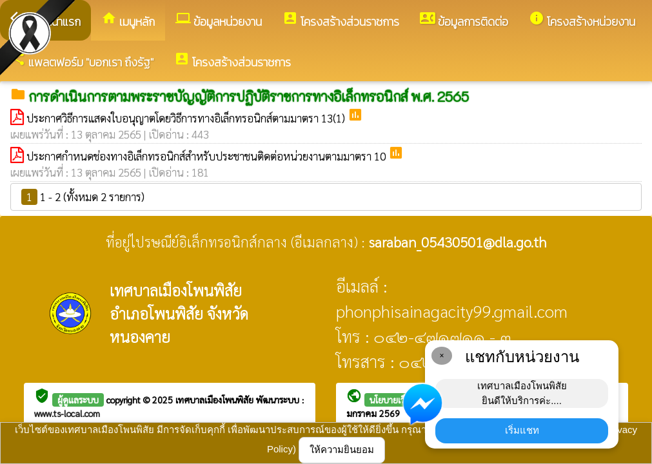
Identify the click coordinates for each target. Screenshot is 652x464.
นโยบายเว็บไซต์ (397, 399)
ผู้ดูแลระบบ (78, 399)
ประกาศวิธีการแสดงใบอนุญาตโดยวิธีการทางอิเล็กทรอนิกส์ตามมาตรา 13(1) (187, 118)
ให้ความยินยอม (342, 449)
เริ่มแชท (522, 430)
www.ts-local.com (67, 413)
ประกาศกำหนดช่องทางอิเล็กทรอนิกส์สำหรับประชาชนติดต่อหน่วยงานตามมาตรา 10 (207, 156)
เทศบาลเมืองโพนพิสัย (215, 399)
